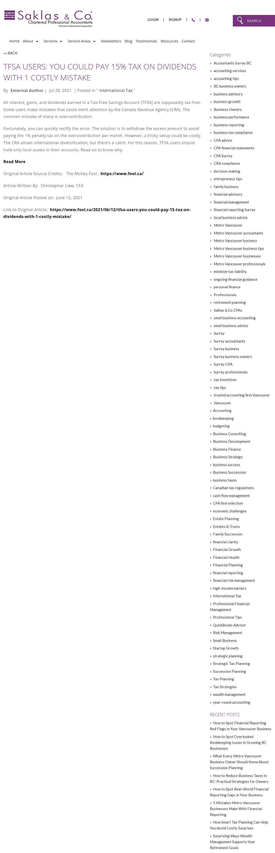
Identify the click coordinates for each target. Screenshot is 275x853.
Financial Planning (228, 565)
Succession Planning (229, 671)
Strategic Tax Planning (231, 663)
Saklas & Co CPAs (227, 310)
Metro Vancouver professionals (239, 264)
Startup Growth (225, 648)
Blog (128, 40)
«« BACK (10, 53)
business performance (231, 117)
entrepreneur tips (227, 179)
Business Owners (227, 109)
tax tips (219, 387)
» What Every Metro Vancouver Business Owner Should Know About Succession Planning (239, 762)
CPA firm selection (228, 503)
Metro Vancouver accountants (238, 233)
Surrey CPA (222, 364)
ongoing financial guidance (235, 279)
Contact (188, 40)
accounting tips (226, 78)
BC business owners (229, 86)
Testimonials (146, 40)
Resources (169, 40)
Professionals (225, 295)
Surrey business (226, 348)
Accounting (222, 410)
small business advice (230, 325)
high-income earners (229, 588)
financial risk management (234, 580)
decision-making (226, 171)
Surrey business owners (232, 356)
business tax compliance (233, 132)
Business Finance (227, 449)
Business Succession (229, 472)
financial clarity (225, 542)
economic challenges (230, 511)
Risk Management (227, 632)
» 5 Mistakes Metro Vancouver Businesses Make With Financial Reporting (236, 809)
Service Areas (79, 40)
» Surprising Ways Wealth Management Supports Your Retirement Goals (232, 842)
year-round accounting (231, 702)
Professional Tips (227, 617)
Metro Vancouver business (235, 240)
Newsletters (111, 40)
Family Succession (227, 534)
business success (226, 464)
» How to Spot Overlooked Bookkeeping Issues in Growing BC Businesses (238, 742)
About (28, 40)
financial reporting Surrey (234, 209)
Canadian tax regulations (233, 487)
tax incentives (225, 379)
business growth (226, 101)
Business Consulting (229, 434)
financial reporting (228, 573)
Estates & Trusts (226, 526)
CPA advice (222, 140)
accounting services (229, 70)
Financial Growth (227, 549)
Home (14, 40)
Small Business (225, 640)
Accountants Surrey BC (232, 63)
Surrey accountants (229, 341)
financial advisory (227, 194)
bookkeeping (223, 418)
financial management (231, 202)
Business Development (231, 441)
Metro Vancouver (227, 225)
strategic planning (228, 656)
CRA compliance (226, 163)
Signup (175, 19)
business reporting (228, 125)
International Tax (116, 90)
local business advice (230, 217)
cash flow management (231, 495)
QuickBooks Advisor (229, 625)
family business (225, 186)
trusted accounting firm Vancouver (241, 395)
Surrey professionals (230, 372)
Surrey (219, 333)
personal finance (226, 287)
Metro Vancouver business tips (238, 248)
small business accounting (234, 318)
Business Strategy (228, 457)
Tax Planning (223, 679)
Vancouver (222, 403)
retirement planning (229, 302)
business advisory (228, 94)
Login (153, 19)
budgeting (221, 426)
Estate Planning (226, 518)
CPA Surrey (222, 155)
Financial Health (226, 557)
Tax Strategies (225, 687)
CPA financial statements (233, 148)
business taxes (225, 480)
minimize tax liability (230, 271)
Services (51, 40)
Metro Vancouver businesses (237, 256)
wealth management (229, 694)
